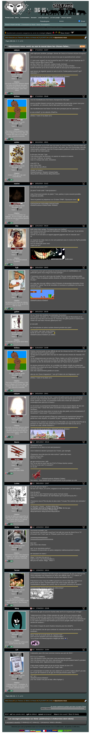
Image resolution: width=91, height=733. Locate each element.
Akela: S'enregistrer (43, 24)
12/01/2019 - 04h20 (41, 226)
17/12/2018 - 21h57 (41, 50)
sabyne (17, 50)
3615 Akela (9, 37)
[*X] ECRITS (42, 37)
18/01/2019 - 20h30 (41, 312)
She (16, 226)
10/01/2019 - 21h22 (41, 183)
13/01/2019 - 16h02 (41, 267)
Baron (16, 442)
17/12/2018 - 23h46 (41, 96)
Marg (17, 608)
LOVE (50, 37)
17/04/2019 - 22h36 (42, 608)
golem (16, 312)
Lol (17, 650)
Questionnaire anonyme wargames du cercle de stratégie (25, 33)
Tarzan (16, 570)
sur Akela (28, 24)
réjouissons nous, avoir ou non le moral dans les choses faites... (39, 46)
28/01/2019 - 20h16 (42, 442)
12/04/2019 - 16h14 (42, 570)
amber (16, 142)
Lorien (16, 483)
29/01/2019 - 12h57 (42, 483)
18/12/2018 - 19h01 (41, 142)
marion (17, 184)
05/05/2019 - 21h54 (42, 650)
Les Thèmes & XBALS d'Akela (25, 37)
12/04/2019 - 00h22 (42, 527)
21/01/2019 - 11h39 (41, 348)
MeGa (16, 527)
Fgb (16, 267)
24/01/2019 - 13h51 (41, 393)
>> (21, 41)
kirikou (16, 96)
